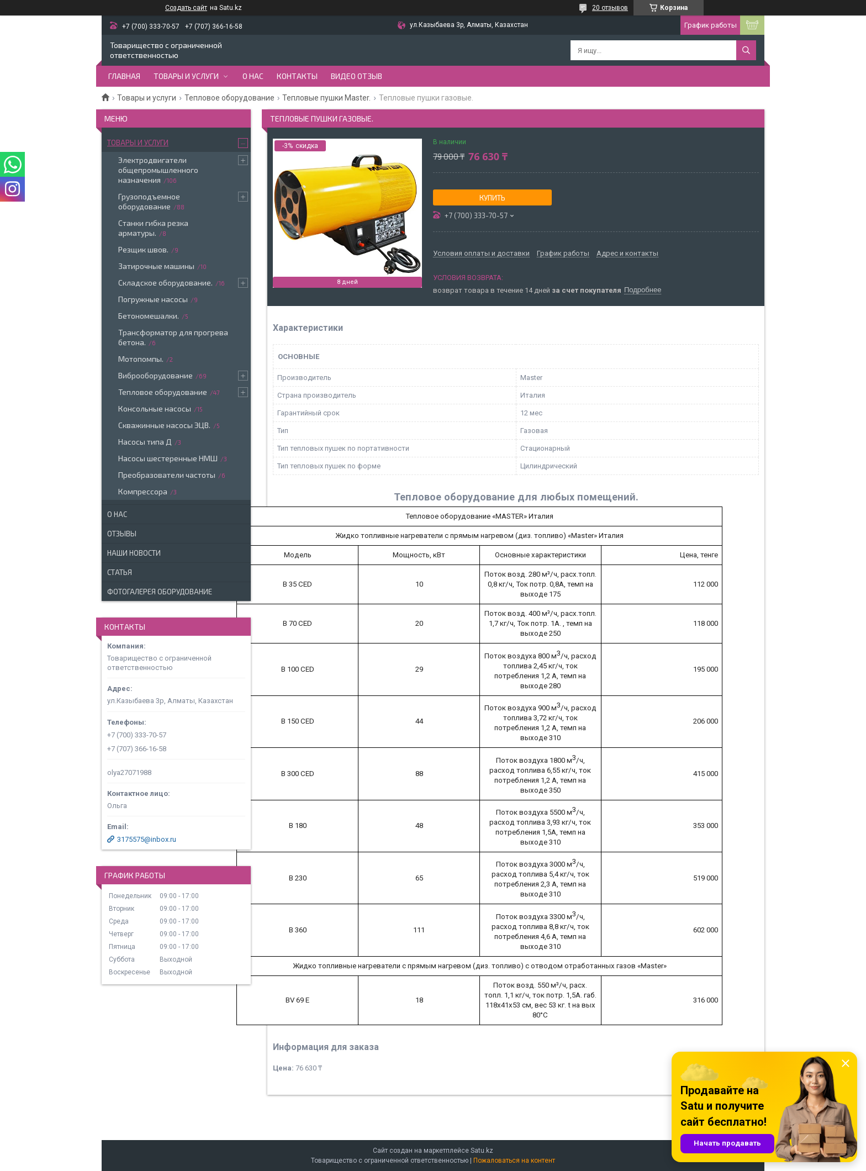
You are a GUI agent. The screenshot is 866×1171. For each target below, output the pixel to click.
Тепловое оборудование (229, 97)
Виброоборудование (155, 375)
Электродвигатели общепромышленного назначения (158, 169)
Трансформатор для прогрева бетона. (173, 337)
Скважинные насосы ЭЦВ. (164, 425)
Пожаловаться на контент (514, 1160)
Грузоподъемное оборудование (149, 201)
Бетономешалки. (148, 315)
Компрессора (142, 491)
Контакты (297, 76)
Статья (119, 572)
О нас (252, 76)
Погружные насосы (153, 299)
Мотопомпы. (140, 358)
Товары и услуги (186, 76)
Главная (124, 76)
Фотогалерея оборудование (159, 591)
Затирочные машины (156, 266)
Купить (492, 197)
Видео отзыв (356, 76)
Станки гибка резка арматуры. (153, 228)
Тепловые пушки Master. (326, 97)
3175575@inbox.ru (146, 839)
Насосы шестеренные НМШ (168, 458)
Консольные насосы (154, 408)
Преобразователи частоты (166, 474)
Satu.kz (482, 1150)
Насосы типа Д (145, 441)
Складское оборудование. (165, 282)
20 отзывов (610, 8)
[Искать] (746, 50)
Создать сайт (186, 8)
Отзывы (121, 533)
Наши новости (134, 552)
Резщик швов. (143, 249)
